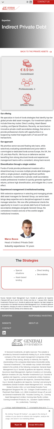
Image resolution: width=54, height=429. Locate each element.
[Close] (49, 418)
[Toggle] (51, 8)
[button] (27, 2)
